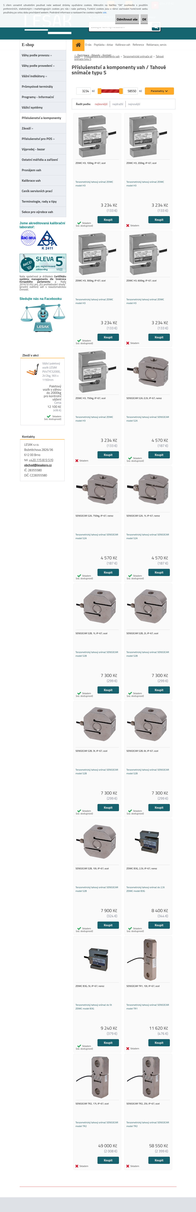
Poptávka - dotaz (103, 45)
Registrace (83, 55)
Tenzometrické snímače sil (137, 56)
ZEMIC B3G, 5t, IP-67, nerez (90, 999)
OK (141, 19)
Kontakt (107, 55)
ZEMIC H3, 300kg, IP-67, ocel (91, 284)
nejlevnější (101, 104)
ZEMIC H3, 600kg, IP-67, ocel (142, 284)
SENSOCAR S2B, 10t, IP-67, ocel (92, 880)
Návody (96, 55)
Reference (138, 45)
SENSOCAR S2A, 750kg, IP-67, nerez (94, 522)
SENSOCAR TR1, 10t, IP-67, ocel (143, 999)
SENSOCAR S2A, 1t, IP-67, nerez (143, 522)
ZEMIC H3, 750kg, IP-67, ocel (91, 403)
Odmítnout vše (116, 19)
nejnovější (134, 104)
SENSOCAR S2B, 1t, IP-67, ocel (92, 641)
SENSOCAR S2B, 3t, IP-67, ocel (92, 761)
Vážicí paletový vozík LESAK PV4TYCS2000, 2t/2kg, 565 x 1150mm (51, 371)
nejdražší (117, 104)
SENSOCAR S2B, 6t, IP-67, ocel (142, 761)
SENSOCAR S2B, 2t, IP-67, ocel (142, 641)
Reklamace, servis (156, 45)
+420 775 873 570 (41, 460)
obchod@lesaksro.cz (38, 465)
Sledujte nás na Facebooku (41, 298)
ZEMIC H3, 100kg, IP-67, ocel (91, 165)
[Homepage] (79, 45)
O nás (88, 45)
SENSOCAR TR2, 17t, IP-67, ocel (92, 1118)
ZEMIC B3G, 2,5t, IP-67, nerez (142, 880)
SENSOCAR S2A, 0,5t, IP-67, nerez (144, 403)
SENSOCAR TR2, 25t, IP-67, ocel (143, 1118)
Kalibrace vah (122, 45)
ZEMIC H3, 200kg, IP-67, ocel (142, 165)
